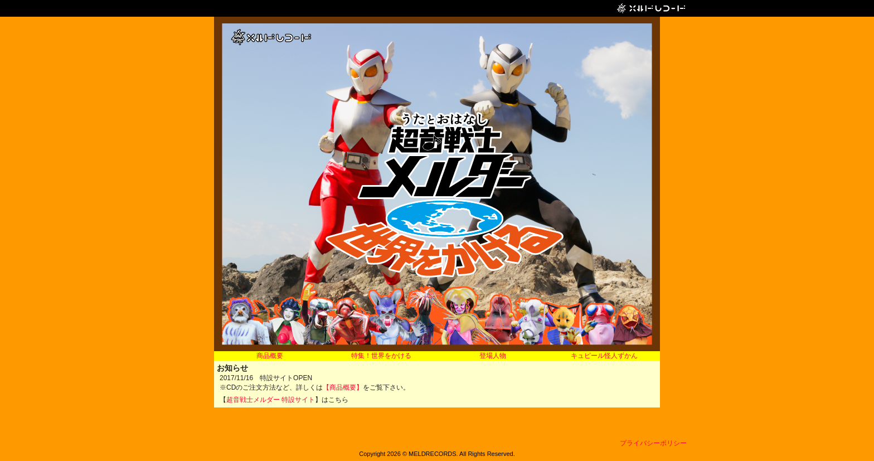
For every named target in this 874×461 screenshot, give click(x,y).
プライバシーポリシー (653, 443)
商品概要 (269, 356)
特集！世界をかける (381, 356)
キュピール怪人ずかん (604, 356)
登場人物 (492, 356)
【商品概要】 (343, 387)
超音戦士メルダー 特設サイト (270, 400)
